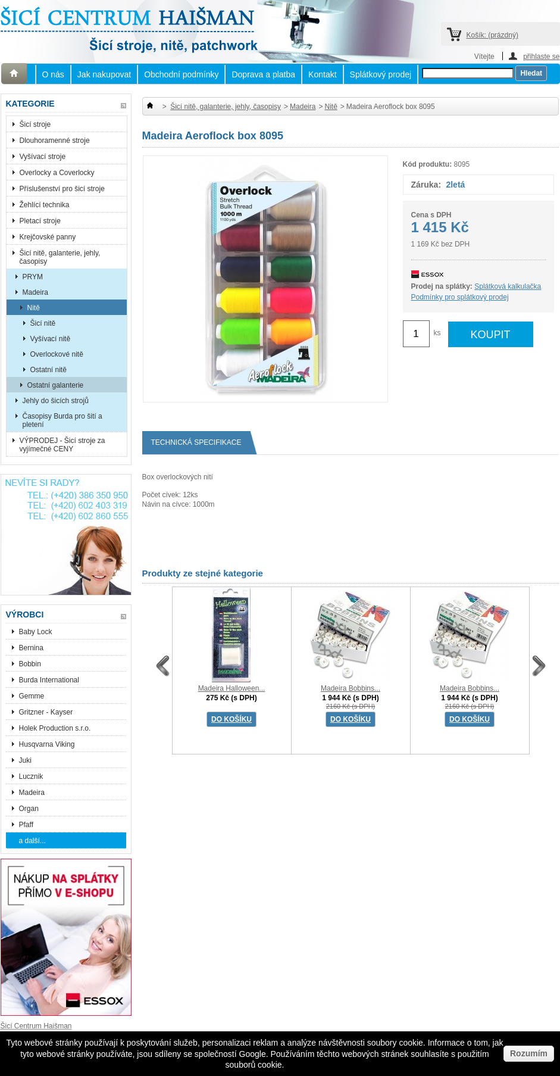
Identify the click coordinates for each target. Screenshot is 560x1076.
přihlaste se (541, 56)
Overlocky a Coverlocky (57, 173)
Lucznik (31, 776)
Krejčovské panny (48, 237)
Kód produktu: (427, 164)
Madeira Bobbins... (350, 688)
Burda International (50, 680)
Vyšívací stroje (43, 156)
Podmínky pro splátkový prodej (460, 297)
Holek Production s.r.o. (55, 728)
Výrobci (25, 614)
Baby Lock (35, 632)
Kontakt (322, 74)
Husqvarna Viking (47, 744)
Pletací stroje (40, 221)
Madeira (35, 292)
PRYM (33, 277)
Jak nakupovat (104, 74)
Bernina (31, 648)
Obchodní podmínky (181, 74)
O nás (53, 74)
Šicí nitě (43, 323)
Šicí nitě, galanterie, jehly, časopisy (60, 257)
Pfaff (26, 825)
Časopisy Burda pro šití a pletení (62, 420)
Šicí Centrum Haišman (36, 1026)
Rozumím (529, 1053)
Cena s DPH (431, 215)
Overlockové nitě (56, 354)
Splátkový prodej (381, 74)
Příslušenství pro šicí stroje (62, 189)
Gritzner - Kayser (46, 712)
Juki (25, 760)
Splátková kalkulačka (507, 286)
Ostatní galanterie (55, 385)
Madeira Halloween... (231, 688)
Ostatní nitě (48, 370)
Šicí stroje (35, 124)
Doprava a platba (263, 74)
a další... (32, 841)
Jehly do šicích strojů (56, 401)
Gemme (32, 696)
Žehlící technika (45, 205)
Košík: (492, 35)
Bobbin (30, 664)
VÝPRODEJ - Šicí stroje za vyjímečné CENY (62, 444)
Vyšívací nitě (50, 339)
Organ (29, 808)
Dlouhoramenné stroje (55, 140)
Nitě (33, 308)
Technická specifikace (201, 442)
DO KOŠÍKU (231, 719)
